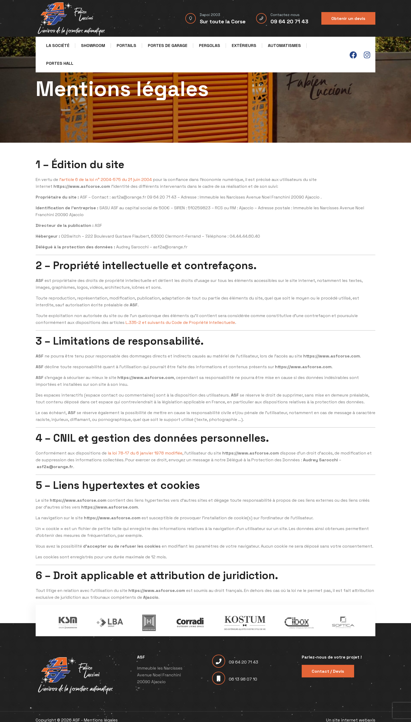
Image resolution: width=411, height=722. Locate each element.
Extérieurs (244, 45)
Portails (126, 45)
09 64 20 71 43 (289, 21)
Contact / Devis (328, 671)
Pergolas (209, 45)
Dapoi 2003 (210, 14)
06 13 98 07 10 (234, 679)
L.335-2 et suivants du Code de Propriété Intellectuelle (180, 322)
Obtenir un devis (348, 18)
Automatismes (284, 45)
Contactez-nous (285, 14)
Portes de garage (167, 45)
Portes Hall (59, 63)
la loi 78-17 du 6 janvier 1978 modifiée (145, 453)
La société (57, 45)
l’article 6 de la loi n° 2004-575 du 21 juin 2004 (105, 179)
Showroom (93, 45)
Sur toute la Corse (223, 21)
